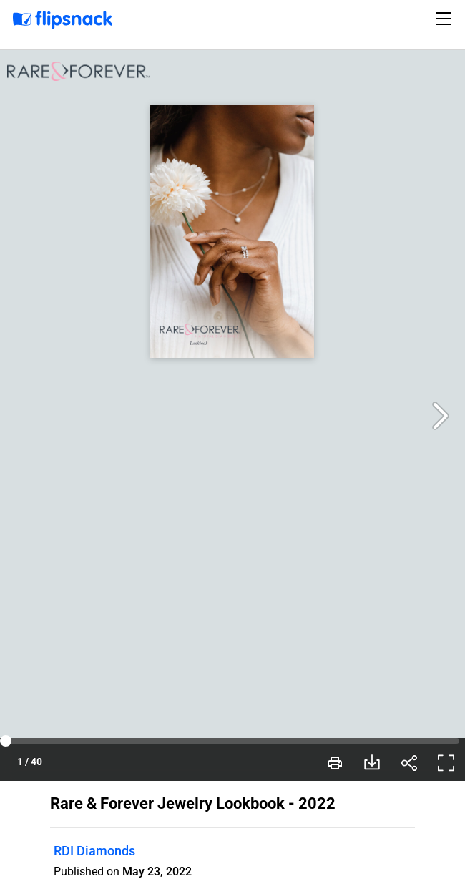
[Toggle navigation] (445, 18)
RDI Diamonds (94, 850)
